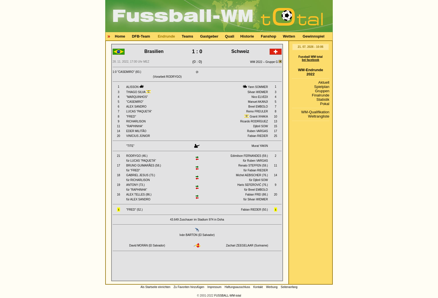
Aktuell (323, 82)
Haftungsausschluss (237, 287)
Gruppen (322, 91)
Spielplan (322, 87)
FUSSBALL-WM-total (227, 295)
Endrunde (166, 36)
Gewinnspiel (314, 36)
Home (120, 36)
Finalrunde (320, 95)
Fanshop (268, 36)
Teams (187, 36)
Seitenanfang (289, 287)
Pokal (324, 104)
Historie (247, 36)
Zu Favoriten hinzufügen (188, 287)
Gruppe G (273, 61)
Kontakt (258, 287)
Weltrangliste (318, 116)
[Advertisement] (197, 267)
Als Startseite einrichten (155, 287)
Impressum (214, 287)
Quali (229, 36)
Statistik (322, 99)
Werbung (271, 287)
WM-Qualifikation (315, 112)
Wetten (289, 36)
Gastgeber (209, 36)
